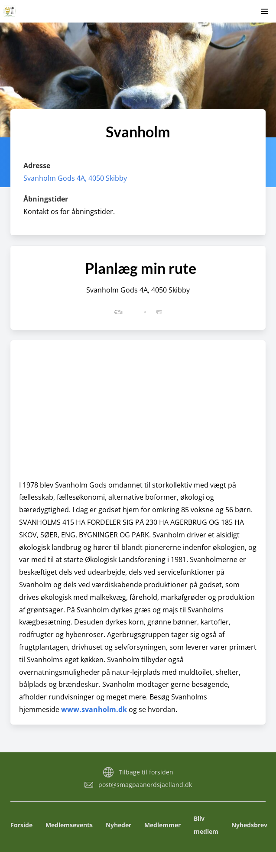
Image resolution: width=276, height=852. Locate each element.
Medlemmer (162, 825)
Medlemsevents (69, 825)
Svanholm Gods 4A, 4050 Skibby (75, 178)
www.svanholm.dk (94, 709)
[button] (264, 11)
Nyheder (118, 825)
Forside (21, 825)
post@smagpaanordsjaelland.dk (145, 784)
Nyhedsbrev (249, 825)
